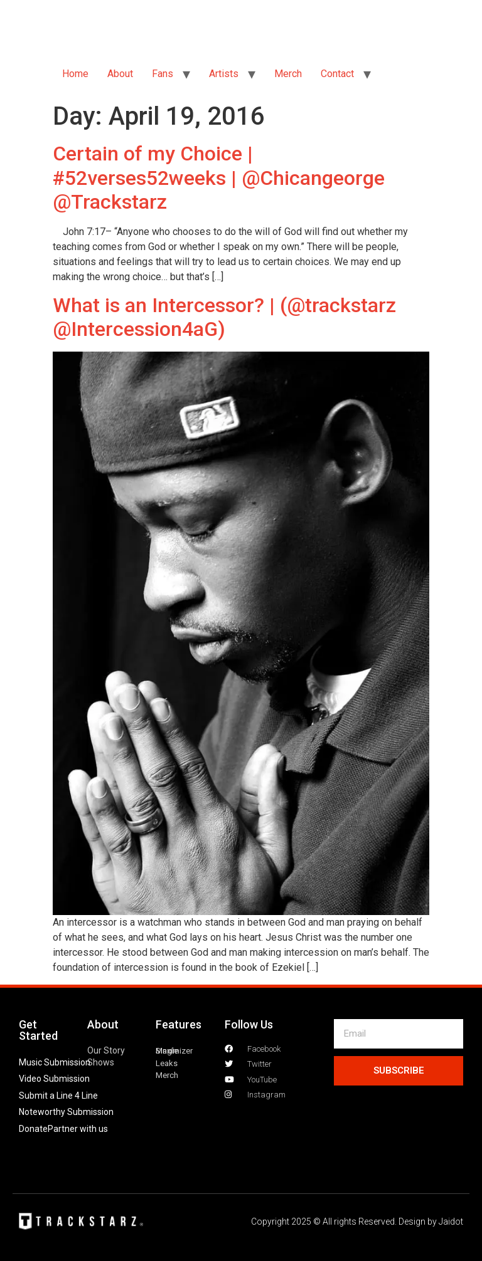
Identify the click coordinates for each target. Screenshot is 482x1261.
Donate (33, 1129)
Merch (288, 74)
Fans (162, 74)
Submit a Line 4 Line (58, 1096)
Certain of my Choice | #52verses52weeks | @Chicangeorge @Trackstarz (219, 178)
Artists (223, 74)
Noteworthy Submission (66, 1112)
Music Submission (54, 1062)
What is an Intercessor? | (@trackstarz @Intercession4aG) (224, 317)
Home (75, 74)
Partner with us (78, 1129)
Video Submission (54, 1079)
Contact (337, 74)
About (120, 74)
